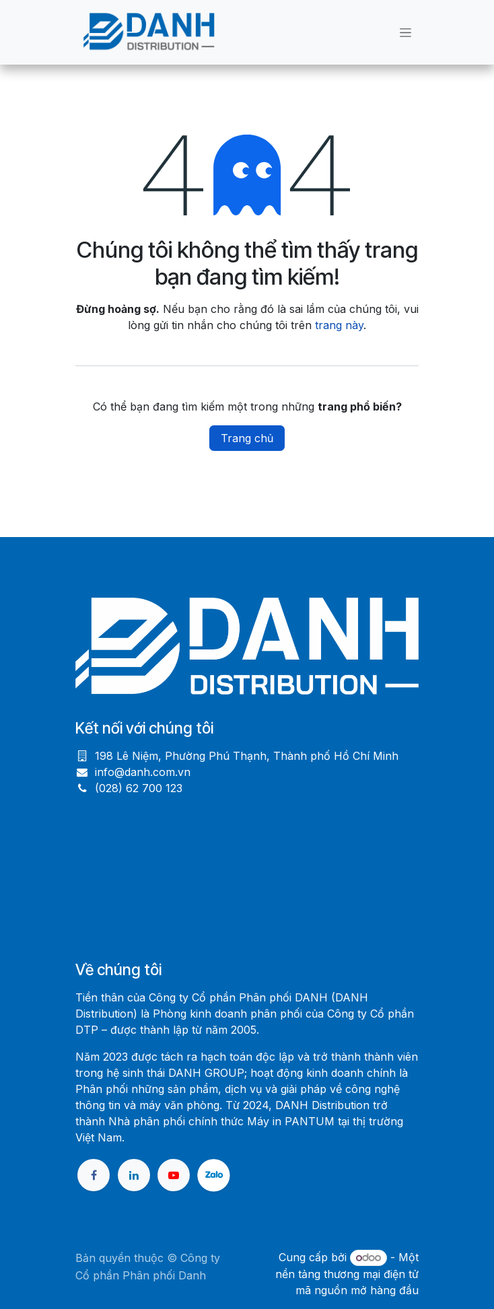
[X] (213, 1175)
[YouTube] (173, 1175)
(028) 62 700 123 (138, 788)
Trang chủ (247, 438)
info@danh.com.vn (142, 772)
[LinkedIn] (134, 1175)
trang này (339, 325)
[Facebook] (93, 1175)
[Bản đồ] (247, 877)
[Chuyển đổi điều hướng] (406, 33)
